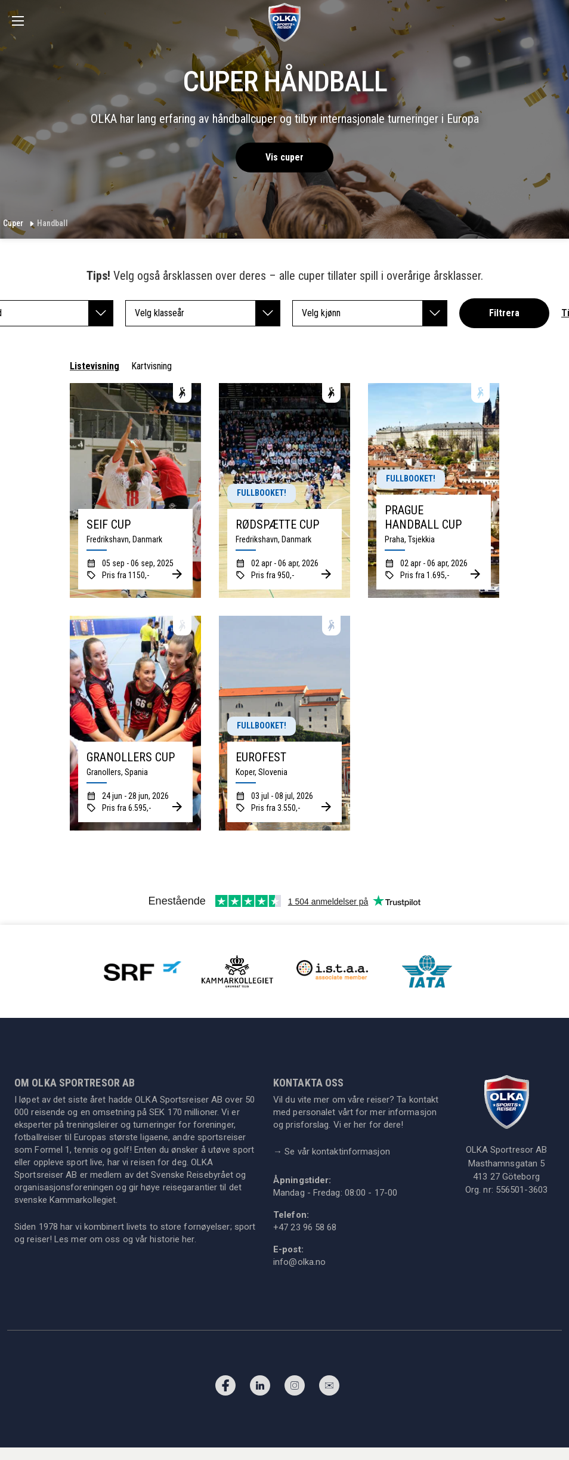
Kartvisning (151, 366)
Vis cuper (284, 157)
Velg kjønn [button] (374, 313)
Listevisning (94, 366)
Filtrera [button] (504, 313)
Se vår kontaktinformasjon (331, 1151)
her (188, 1239)
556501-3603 (522, 1189)
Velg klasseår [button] (207, 313)
